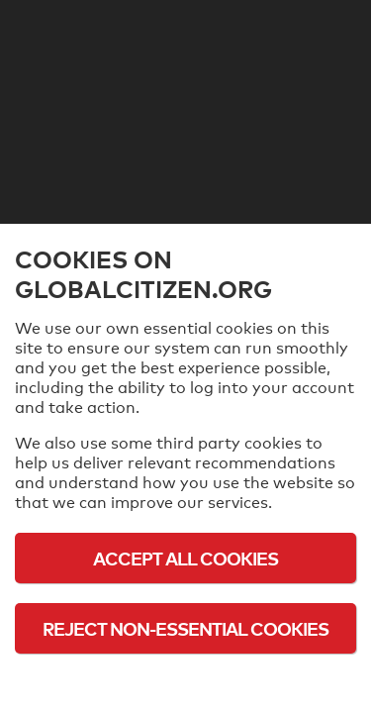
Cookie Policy (186, 682)
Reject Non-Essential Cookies (185, 628)
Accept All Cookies (185, 558)
